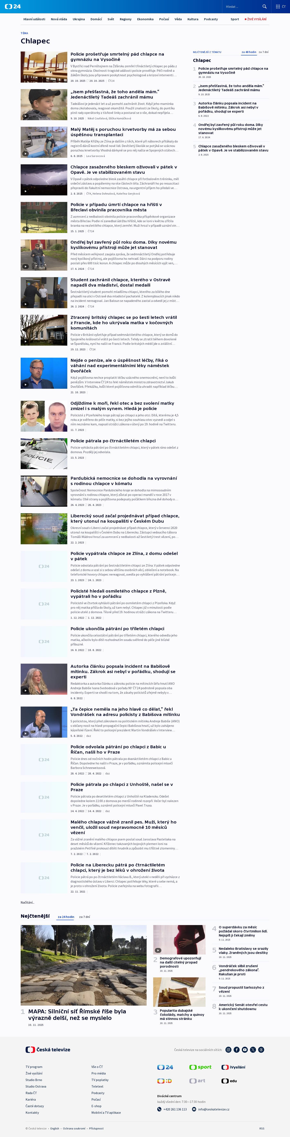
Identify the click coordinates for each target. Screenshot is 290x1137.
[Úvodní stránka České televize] (48, 1049)
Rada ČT (31, 1093)
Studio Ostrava (36, 1086)
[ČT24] (13, 6)
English (55, 1128)
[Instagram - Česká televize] (228, 1049)
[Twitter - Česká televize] (253, 1049)
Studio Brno (34, 1080)
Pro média (98, 1073)
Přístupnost (96, 1128)
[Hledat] (264, 6)
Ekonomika (145, 19)
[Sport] (235, 19)
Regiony (126, 19)
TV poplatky (99, 1080)
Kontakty (32, 1112)
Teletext (97, 1086)
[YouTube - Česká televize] (245, 1049)
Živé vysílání (34, 1073)
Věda (178, 19)
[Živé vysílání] (255, 19)
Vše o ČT (97, 1067)
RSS (262, 1128)
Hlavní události (34, 19)
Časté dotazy (35, 1106)
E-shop (96, 1106)
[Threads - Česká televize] (261, 1049)
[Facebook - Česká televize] (236, 1049)
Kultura (193, 19)
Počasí (164, 19)
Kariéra (31, 1099)
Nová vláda (59, 19)
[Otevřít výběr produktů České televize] (280, 6)
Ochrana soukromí (74, 1128)
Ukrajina (79, 19)
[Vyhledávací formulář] (246, 6)
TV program (34, 1067)
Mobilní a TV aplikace (106, 1112)
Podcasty (211, 19)
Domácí (96, 19)
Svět (111, 19)
